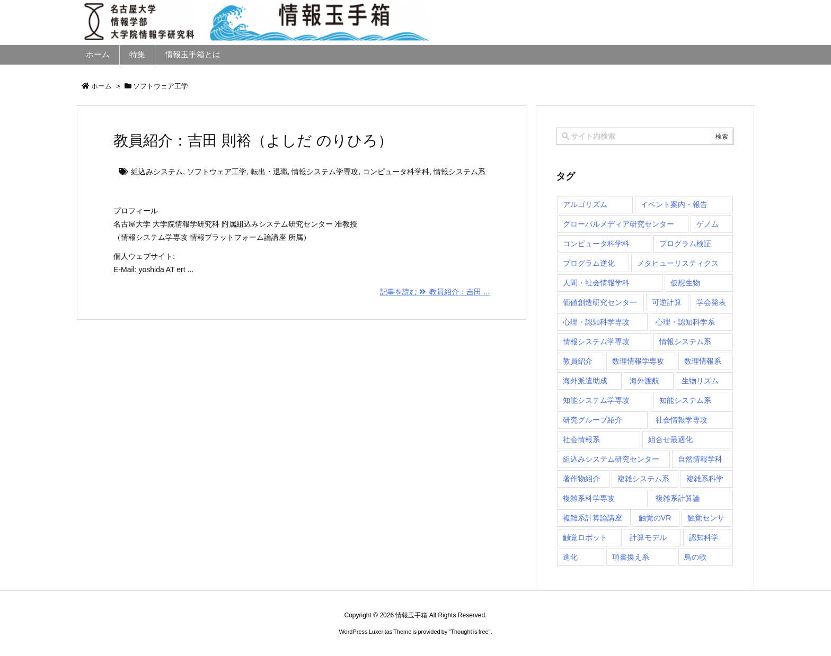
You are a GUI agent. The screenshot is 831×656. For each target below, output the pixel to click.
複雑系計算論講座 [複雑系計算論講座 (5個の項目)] (592, 518)
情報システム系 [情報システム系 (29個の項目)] (685, 341)
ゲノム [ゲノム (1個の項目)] (707, 224)
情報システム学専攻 (324, 171)
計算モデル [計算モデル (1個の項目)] (648, 537)
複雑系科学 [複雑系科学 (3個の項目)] (704, 478)
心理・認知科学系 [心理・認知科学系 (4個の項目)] (685, 322)
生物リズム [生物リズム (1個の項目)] (700, 380)
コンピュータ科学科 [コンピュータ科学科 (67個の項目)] (596, 243)
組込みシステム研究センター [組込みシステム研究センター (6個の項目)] (611, 459)
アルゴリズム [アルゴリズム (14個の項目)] (585, 204)
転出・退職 (269, 171)
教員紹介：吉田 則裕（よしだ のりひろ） (253, 140)
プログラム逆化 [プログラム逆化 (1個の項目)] (589, 263)
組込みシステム (157, 171)
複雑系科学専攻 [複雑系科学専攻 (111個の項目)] (589, 498)
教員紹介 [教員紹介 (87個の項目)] (578, 361)
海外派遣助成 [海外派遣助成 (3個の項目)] (585, 380)
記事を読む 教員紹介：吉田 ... (435, 291)
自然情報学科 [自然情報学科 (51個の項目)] (700, 459)
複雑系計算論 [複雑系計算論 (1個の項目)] (678, 498)
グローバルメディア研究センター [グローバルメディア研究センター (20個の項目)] (618, 224)
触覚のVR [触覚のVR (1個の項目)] (655, 518)
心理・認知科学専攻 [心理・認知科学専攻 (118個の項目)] (596, 322)
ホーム (101, 86)
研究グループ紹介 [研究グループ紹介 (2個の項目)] (592, 420)
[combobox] (645, 136)
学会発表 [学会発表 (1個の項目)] (711, 302)
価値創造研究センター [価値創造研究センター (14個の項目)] (600, 302)
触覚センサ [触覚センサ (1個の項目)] (705, 518)
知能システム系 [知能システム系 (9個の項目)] (685, 400)
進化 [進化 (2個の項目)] (570, 557)
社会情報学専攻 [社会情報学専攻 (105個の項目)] (682, 420)
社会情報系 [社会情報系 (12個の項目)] (581, 439)
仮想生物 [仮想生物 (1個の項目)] (685, 282)
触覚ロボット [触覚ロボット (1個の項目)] (585, 537)
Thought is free (469, 631)
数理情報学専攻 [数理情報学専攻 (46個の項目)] (638, 361)
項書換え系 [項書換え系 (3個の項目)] (630, 557)
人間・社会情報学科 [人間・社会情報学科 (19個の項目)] (596, 282)
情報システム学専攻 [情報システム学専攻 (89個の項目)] (596, 341)
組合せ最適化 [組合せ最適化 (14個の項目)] (670, 439)
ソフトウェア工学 (216, 171)
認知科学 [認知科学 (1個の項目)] (704, 537)
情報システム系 (459, 171)
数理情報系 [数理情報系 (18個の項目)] (702, 361)
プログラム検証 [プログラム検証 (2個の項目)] (685, 243)
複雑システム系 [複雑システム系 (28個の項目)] (643, 478)
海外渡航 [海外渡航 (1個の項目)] (644, 380)
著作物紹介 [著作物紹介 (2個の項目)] (581, 478)
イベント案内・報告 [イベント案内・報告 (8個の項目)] (674, 204)
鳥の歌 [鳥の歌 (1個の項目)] (695, 557)
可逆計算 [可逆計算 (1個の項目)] (667, 302)
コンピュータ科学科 (396, 171)
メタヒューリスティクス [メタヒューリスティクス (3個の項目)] (678, 263)
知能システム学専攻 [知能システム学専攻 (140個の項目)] (596, 400)
